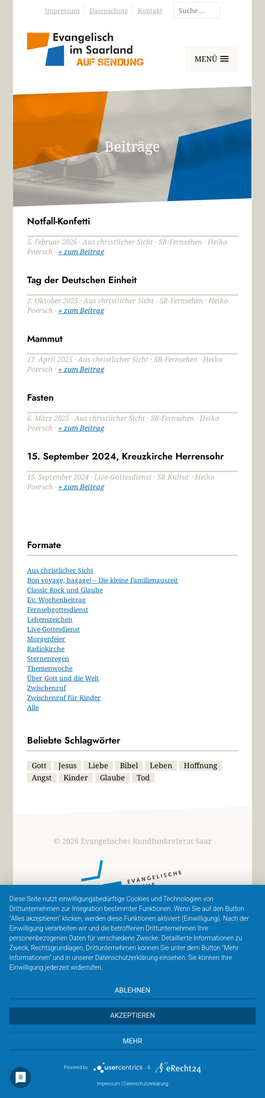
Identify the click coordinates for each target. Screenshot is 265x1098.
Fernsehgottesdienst (57, 609)
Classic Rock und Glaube (65, 589)
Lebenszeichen (49, 619)
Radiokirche (45, 648)
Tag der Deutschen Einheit (82, 280)
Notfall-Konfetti (58, 221)
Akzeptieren (132, 1015)
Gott (39, 765)
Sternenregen (48, 658)
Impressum (62, 10)
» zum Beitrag (81, 251)
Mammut (45, 339)
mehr (132, 1041)
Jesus (67, 765)
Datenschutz (109, 10)
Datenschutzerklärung (146, 1083)
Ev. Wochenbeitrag (56, 599)
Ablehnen (132, 990)
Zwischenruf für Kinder (64, 697)
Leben (161, 765)
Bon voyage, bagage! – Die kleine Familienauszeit (102, 580)
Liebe (98, 765)
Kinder (75, 777)
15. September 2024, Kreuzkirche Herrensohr (125, 456)
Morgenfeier (46, 638)
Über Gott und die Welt (63, 678)
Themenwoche (49, 668)
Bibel (129, 765)
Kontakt (150, 10)
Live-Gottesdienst (53, 629)
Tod (143, 777)
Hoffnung (200, 765)
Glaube (112, 777)
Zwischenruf (46, 687)
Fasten (40, 397)
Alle (33, 707)
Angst (42, 777)
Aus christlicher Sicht (60, 570)
